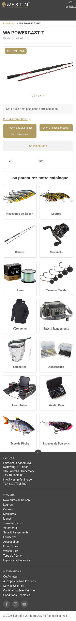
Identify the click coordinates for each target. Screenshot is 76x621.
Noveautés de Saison (19, 213)
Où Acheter (10, 576)
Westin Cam (56, 405)
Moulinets (56, 252)
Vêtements (20, 328)
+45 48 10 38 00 (13, 475)
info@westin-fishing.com (18, 479)
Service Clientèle (13, 585)
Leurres (56, 213)
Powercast (9, 23)
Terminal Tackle (56, 290)
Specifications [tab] (38, 146)
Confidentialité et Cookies (19, 590)
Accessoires (56, 366)
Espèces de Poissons (56, 443)
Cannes (20, 252)
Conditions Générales (16, 595)
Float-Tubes (20, 405)
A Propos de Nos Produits (19, 581)
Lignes (20, 290)
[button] (38, 73)
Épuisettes (19, 366)
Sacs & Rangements (56, 328)
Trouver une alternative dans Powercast (19, 131)
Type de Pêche (19, 443)
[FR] (16, 5)
